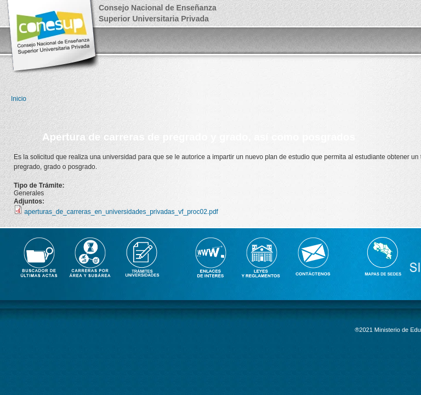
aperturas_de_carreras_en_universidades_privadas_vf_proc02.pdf (121, 212)
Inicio (18, 99)
